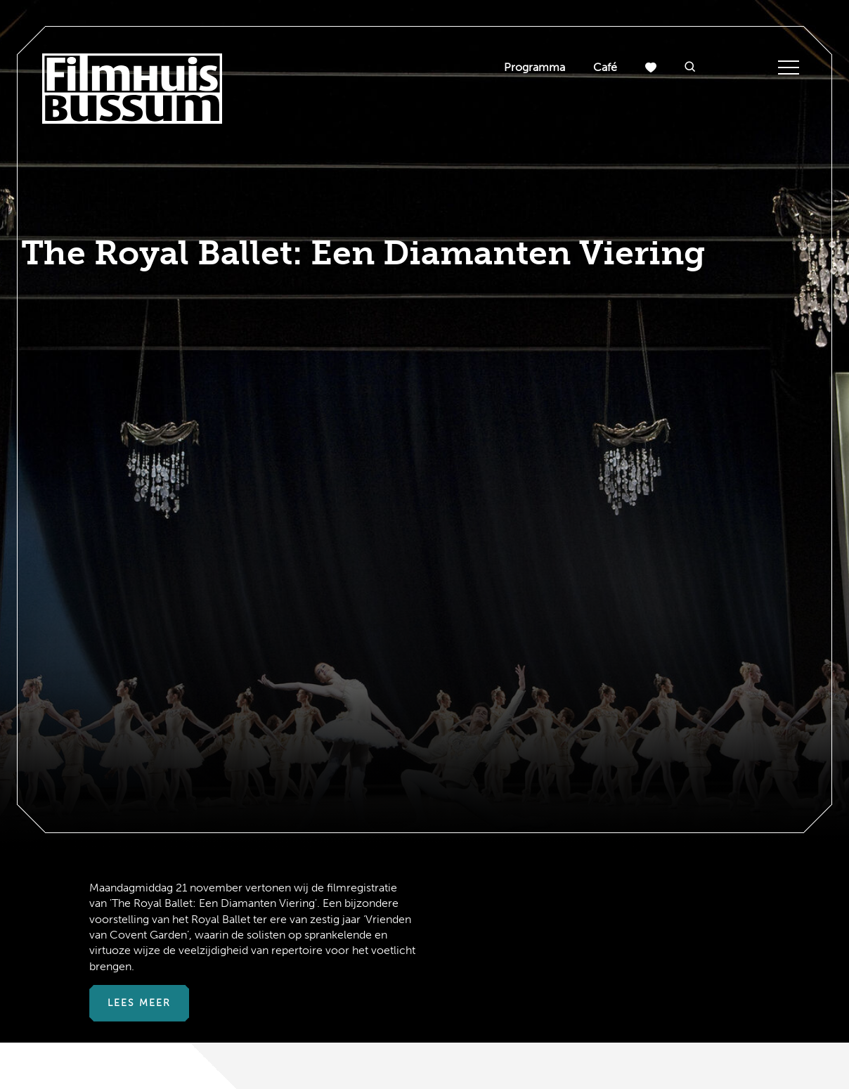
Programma (534, 67)
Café (605, 67)
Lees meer (139, 1003)
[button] (690, 68)
